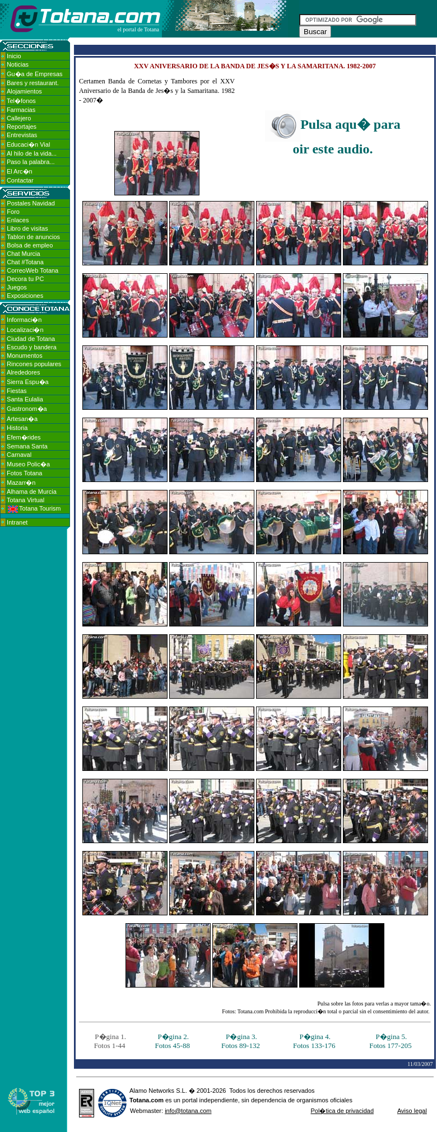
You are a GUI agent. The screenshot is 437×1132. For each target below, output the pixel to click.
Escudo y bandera (32, 347)
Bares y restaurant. (33, 82)
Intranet (17, 522)
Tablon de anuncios (33, 236)
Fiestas (16, 390)
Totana (139, 1100)
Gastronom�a (27, 408)
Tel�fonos (21, 100)
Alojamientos (24, 91)
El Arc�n (19, 171)
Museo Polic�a (28, 464)
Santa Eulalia (25, 399)
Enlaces (18, 220)
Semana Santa (27, 446)
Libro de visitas (27, 228)
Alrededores (23, 372)
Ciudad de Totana (31, 338)
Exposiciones (25, 295)
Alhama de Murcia (32, 491)
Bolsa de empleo (30, 245)
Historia (17, 427)
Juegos (16, 287)
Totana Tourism (34, 508)
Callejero (19, 118)
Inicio (14, 56)
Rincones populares (34, 364)
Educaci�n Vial (28, 144)
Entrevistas (22, 135)
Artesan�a (22, 418)
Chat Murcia (23, 253)
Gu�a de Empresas (35, 74)
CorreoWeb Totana (32, 270)
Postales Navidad (31, 203)
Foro (13, 211)
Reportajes (21, 126)
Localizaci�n (25, 329)
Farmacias (21, 109)
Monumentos (25, 355)
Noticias (18, 64)
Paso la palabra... (31, 161)
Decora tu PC (25, 278)
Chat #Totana (25, 262)
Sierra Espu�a (28, 381)
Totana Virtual (25, 500)
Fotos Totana (24, 473)
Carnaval (19, 454)
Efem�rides (24, 437)
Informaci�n (24, 319)
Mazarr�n (21, 482)
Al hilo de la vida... (32, 153)
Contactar (20, 180)
